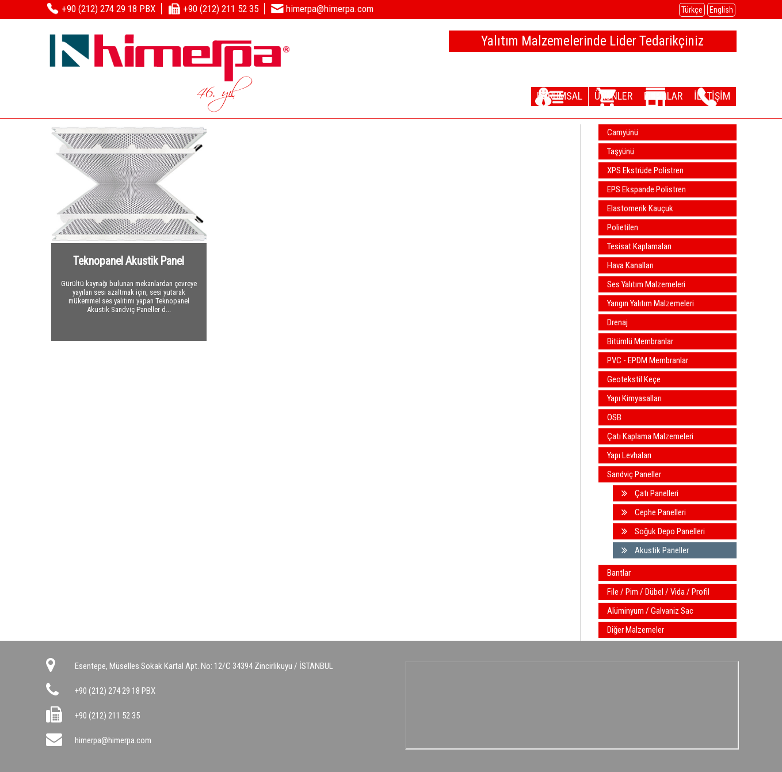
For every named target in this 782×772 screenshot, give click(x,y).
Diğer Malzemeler (635, 630)
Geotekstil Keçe (634, 379)
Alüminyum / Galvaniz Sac (650, 611)
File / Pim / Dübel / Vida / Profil (658, 592)
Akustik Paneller (655, 550)
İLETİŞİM (708, 95)
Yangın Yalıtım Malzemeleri (650, 303)
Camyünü (622, 132)
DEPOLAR (648, 95)
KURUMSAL (525, 95)
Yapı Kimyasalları (634, 398)
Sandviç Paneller (634, 474)
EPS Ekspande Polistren (646, 189)
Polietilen (622, 227)
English (721, 9)
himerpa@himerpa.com (113, 740)
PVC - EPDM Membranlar (647, 360)
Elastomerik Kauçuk (640, 208)
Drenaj (617, 322)
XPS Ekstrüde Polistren (645, 170)
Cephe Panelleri (653, 512)
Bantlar (619, 573)
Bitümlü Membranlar (640, 341)
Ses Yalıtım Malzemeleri (646, 284)
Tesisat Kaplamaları (639, 246)
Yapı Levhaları (629, 455)
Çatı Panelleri (649, 493)
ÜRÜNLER (588, 95)
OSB (614, 417)
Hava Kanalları (630, 265)
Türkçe (692, 9)
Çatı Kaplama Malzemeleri (650, 436)
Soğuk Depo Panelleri (663, 531)
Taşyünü (620, 151)
